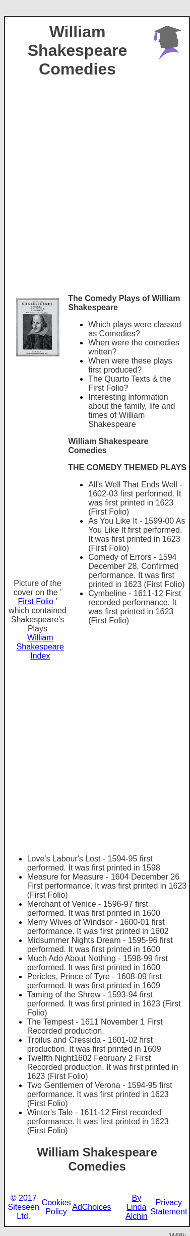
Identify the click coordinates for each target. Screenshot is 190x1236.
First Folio (35, 601)
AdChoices (91, 1207)
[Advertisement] (94, 194)
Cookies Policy (56, 1207)
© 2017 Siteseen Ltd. (23, 1207)
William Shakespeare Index (40, 646)
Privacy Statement (168, 1207)
